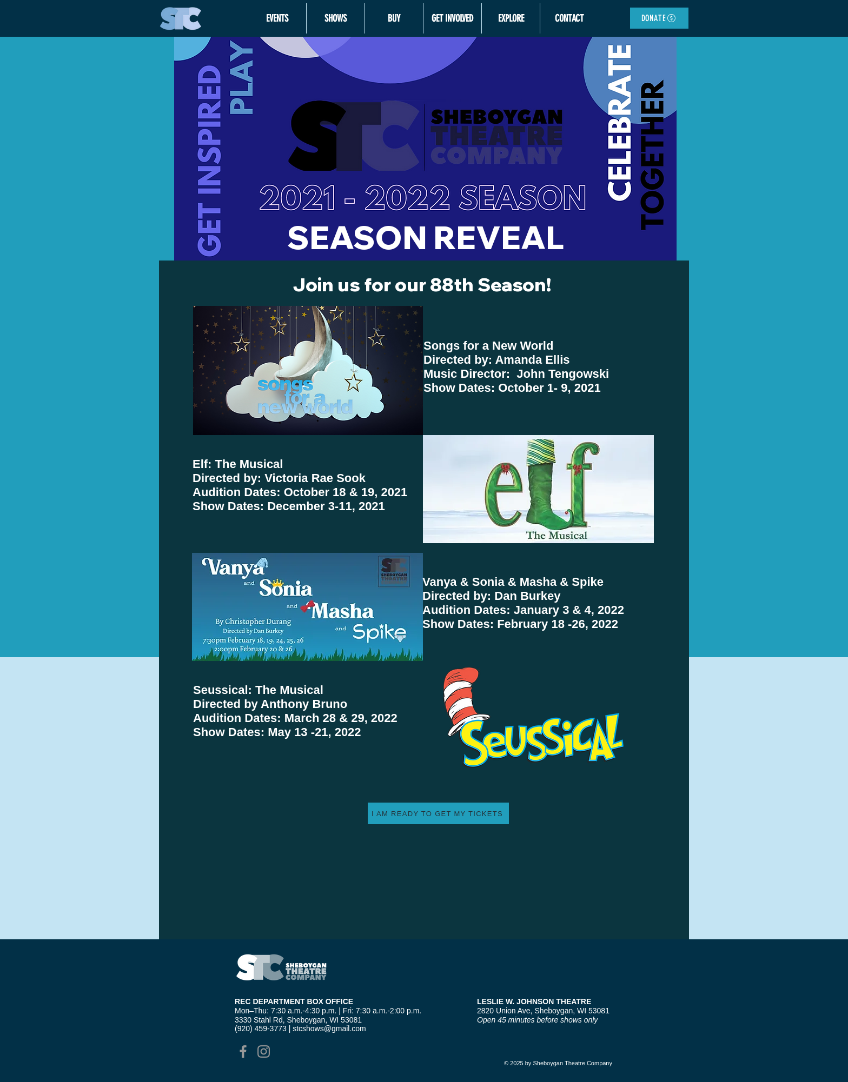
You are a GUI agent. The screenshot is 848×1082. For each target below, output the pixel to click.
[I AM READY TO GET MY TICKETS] (438, 813)
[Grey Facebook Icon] (243, 1051)
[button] (277, 18)
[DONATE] (659, 18)
